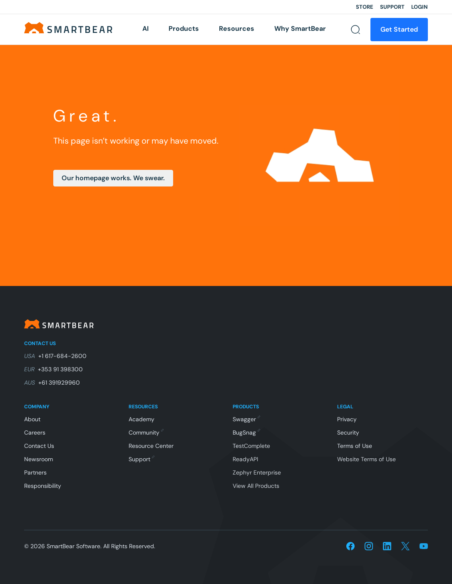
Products (184, 28)
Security (348, 432)
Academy (141, 419)
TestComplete (251, 446)
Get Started (399, 29)
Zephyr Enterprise (257, 472)
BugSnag (246, 432)
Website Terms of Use (366, 459)
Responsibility (42, 486)
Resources (236, 28)
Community (146, 432)
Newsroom (38, 459)
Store (364, 6)
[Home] (70, 27)
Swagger (246, 419)
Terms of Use (354, 446)
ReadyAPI (245, 459)
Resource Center (151, 446)
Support (392, 6)
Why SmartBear (300, 28)
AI (145, 28)
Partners (35, 472)
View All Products (256, 486)
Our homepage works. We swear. (113, 178)
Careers (34, 432)
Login (419, 6)
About (32, 419)
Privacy (347, 419)
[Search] (355, 30)
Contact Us (39, 446)
